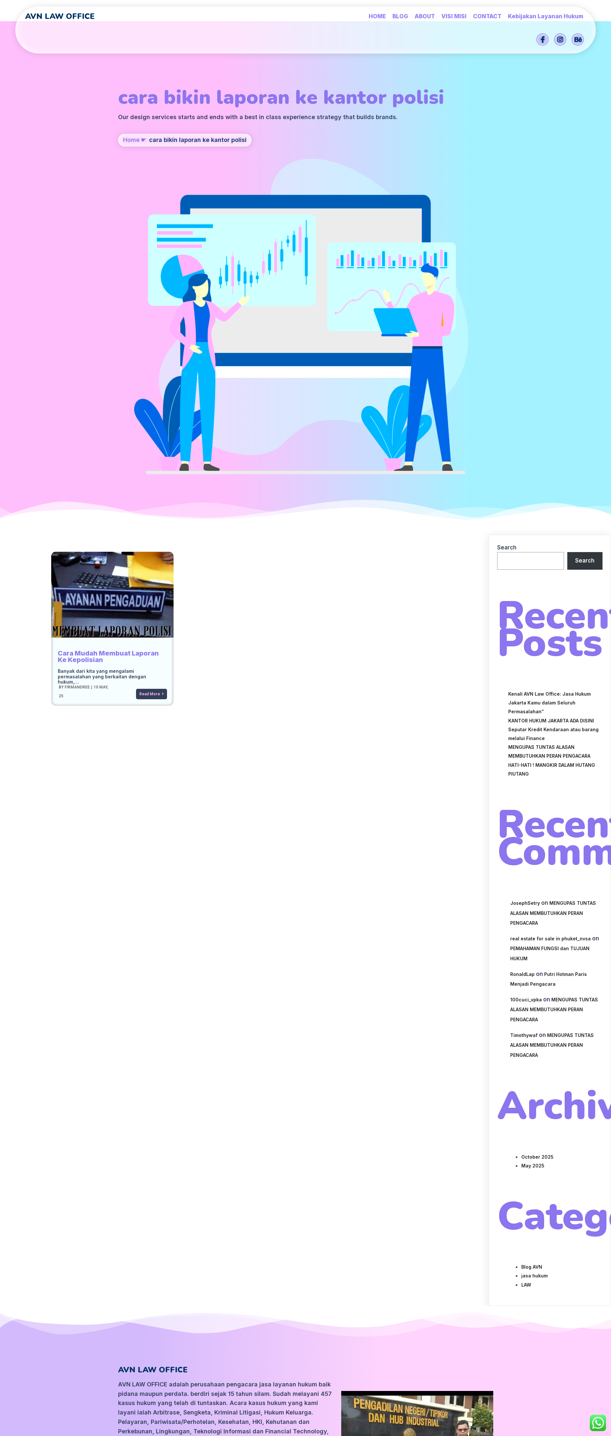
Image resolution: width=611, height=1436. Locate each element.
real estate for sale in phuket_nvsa (550, 678)
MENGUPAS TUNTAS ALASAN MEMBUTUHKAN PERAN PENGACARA (553, 652)
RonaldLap (522, 713)
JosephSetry (525, 642)
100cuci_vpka (526, 739)
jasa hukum (534, 1015)
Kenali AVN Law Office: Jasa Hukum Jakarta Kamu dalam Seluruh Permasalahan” (549, 442)
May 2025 (532, 905)
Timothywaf (524, 774)
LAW (526, 1024)
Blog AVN (531, 1006)
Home (131, 183)
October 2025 (537, 896)
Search (506, 287)
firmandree (76, 426)
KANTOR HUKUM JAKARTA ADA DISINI (551, 460)
